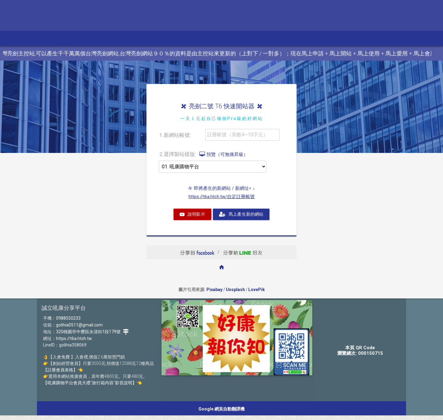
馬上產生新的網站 (241, 214)
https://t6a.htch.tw (74, 338)
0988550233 (68, 318)
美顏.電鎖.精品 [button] (125, 38)
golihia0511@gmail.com (79, 324)
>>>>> (212, 167)
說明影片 (192, 214)
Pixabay (214, 289)
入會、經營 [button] (200, 38)
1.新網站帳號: (175, 135)
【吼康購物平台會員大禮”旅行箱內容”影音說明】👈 (92, 382)
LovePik (256, 289)
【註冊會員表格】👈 (63, 369)
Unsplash (235, 289)
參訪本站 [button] (46, 38)
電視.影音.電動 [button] (83, 38)
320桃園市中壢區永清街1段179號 (92, 331)
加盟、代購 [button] (164, 38)
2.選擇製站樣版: (203, 154)
